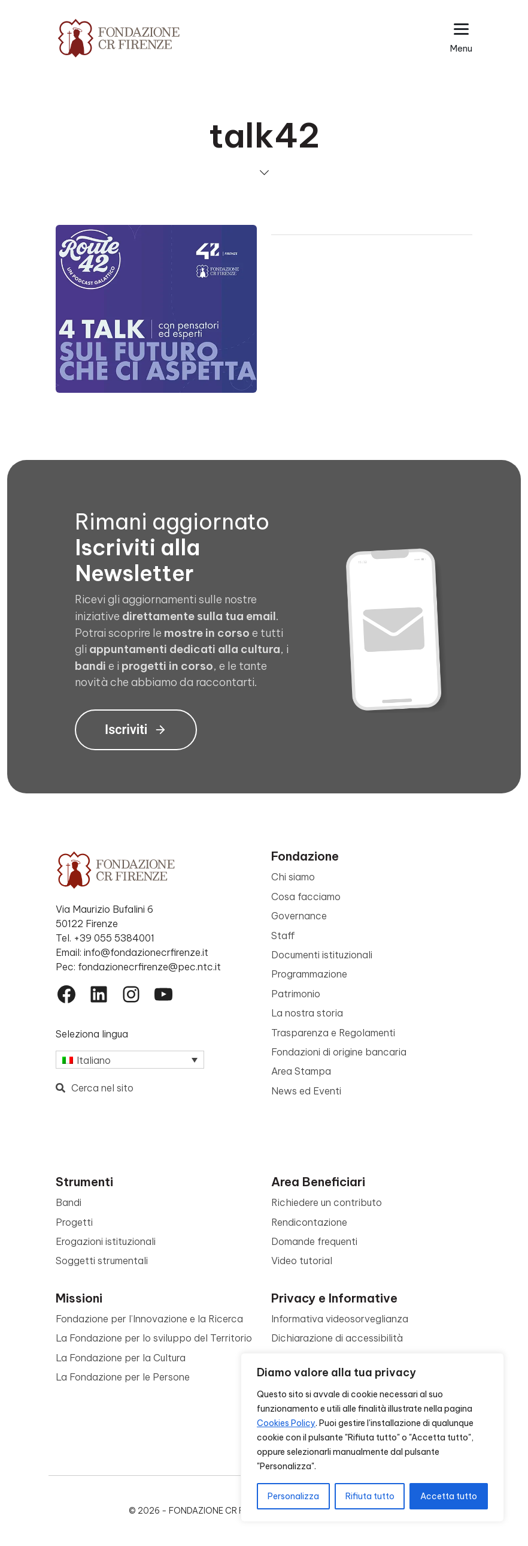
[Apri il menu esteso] (461, 38)
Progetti (74, 1222)
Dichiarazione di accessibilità (337, 1338)
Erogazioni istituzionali (106, 1241)
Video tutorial (301, 1261)
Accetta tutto (448, 1496)
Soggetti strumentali (102, 1261)
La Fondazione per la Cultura (121, 1358)
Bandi (68, 1202)
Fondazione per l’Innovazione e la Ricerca (149, 1319)
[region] (372, 1437)
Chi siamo (293, 877)
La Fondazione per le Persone (123, 1377)
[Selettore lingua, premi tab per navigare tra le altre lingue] (130, 1060)
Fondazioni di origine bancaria (338, 1052)
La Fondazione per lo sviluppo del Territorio (154, 1338)
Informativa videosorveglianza (339, 1319)
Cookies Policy (286, 1423)
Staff (283, 936)
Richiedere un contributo (326, 1202)
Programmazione (309, 974)
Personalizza (293, 1496)
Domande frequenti (314, 1241)
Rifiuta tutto (370, 1496)
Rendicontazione (309, 1222)
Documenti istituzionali (321, 955)
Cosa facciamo (306, 897)
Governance (299, 916)
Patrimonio (295, 994)
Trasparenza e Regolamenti (333, 1033)
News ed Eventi (306, 1091)
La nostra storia (307, 1013)
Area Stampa (301, 1071)
